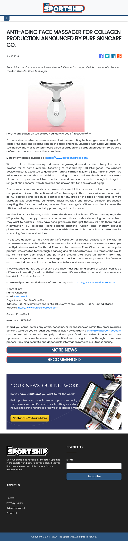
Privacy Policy (14, 503)
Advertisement (15, 508)
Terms (10, 498)
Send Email (20, 296)
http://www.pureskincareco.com (38, 307)
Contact (11, 513)
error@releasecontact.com (104, 330)
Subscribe (94, 476)
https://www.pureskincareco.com (67, 158)
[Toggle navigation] (7, 18)
